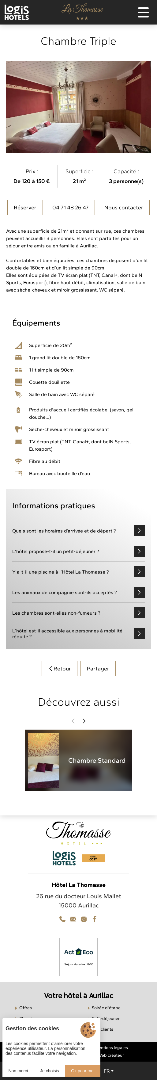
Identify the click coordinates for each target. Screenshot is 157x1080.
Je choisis (49, 1070)
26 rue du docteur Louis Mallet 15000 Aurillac (78, 900)
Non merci (18, 1070)
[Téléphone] (62, 919)
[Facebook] (95, 919)
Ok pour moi (82, 1070)
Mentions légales (111, 1047)
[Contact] (84, 919)
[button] (73, 721)
